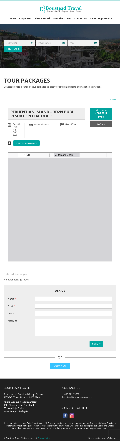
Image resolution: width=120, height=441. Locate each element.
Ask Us (101, 123)
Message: (13, 320)
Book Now (60, 365)
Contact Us (80, 18)
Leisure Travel (42, 18)
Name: (11, 298)
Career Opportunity (101, 18)
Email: (11, 306)
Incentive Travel (62, 18)
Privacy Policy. (44, 438)
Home (13, 18)
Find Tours (13, 48)
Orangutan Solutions (107, 438)
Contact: (12, 313)
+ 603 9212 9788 (70, 394)
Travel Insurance (26, 143)
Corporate (25, 18)
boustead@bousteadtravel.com (78, 397)
